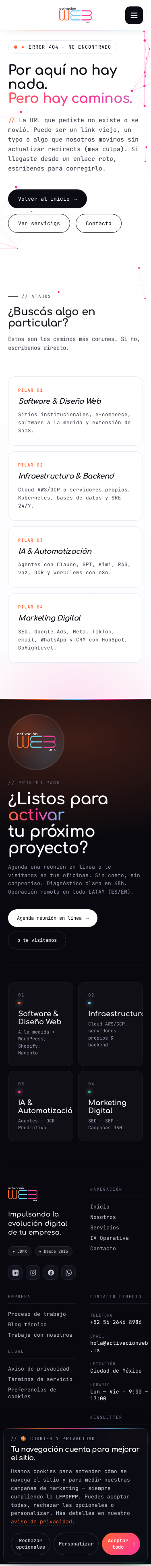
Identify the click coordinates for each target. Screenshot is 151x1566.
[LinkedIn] (15, 1274)
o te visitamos (37, 941)
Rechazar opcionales (30, 1543)
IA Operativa (109, 1239)
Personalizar (76, 1544)
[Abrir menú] (134, 15)
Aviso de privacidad (38, 1370)
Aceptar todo (121, 1543)
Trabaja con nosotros (40, 1336)
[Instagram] (33, 1274)
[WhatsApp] (68, 1274)
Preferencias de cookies (32, 1395)
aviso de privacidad (41, 1521)
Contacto (99, 224)
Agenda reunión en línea (53, 919)
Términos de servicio (40, 1380)
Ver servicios (39, 224)
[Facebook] (50, 1274)
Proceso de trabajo (37, 1315)
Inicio (100, 1207)
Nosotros (103, 1218)
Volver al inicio (47, 199)
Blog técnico (27, 1326)
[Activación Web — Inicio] (75, 15)
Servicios (104, 1228)
